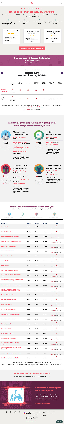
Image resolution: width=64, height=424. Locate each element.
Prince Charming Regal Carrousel (10, 314)
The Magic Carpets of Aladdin (9, 270)
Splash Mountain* (6, 328)
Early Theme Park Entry (19, 137)
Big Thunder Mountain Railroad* (10, 236)
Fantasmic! (16, 176)
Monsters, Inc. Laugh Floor (8, 299)
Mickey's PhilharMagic (7, 294)
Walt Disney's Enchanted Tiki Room (10, 358)
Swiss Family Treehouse (7, 333)
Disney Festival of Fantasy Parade (20, 142)
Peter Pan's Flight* (6, 304)
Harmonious (49, 142)
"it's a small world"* (6, 256)
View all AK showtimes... (53, 174)
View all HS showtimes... (20, 183)
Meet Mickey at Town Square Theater (11, 285)
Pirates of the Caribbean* (8, 309)
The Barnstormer (6, 231)
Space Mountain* (6, 324)
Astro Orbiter (5, 226)
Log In (61, 3)
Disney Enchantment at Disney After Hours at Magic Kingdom (21, 147)
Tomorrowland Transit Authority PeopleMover (10, 343)
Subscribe (10, 90)
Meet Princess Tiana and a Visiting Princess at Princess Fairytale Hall (10, 290)
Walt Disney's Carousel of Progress (11, 353)
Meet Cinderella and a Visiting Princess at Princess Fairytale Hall (12, 280)
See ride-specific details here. (35, 106)
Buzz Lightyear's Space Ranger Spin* (11, 241)
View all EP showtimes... (53, 144)
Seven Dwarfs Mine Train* (8, 319)
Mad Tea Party (5, 265)
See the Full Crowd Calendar (43, 403)
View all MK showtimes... (20, 151)
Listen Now (31, 421)
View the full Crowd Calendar (32, 62)
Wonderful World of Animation (21, 179)
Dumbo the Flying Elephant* (9, 246)
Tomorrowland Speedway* (8, 338)
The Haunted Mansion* (7, 251)
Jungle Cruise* (5, 260)
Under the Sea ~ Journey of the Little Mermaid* (11, 348)
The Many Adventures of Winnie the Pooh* (11, 275)
